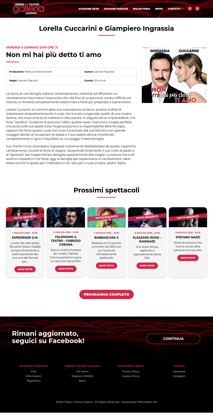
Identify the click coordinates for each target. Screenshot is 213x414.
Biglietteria (141, 8)
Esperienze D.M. (25, 237)
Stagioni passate (116, 8)
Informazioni (34, 377)
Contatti (174, 8)
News (159, 8)
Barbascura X (106, 237)
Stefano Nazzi (188, 237)
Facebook (179, 372)
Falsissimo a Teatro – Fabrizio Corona (65, 240)
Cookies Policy (131, 377)
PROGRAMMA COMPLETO (106, 296)
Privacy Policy (130, 372)
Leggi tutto (25, 270)
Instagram (179, 377)
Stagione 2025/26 (82, 377)
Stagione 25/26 (89, 8)
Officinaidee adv (147, 403)
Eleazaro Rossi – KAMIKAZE (147, 239)
